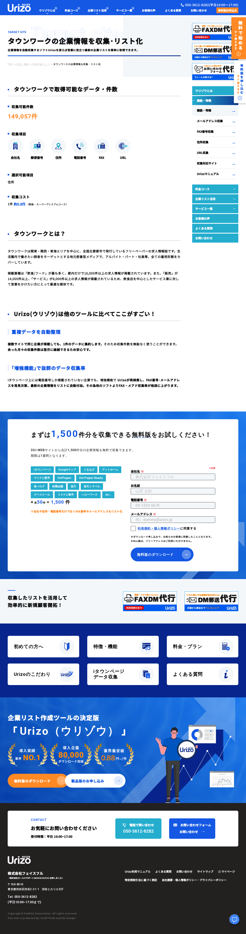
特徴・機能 (22, 64)
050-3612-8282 (25, 896)
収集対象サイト (41, 64)
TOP (10, 64)
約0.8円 (19, 204)
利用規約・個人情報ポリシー (159, 528)
